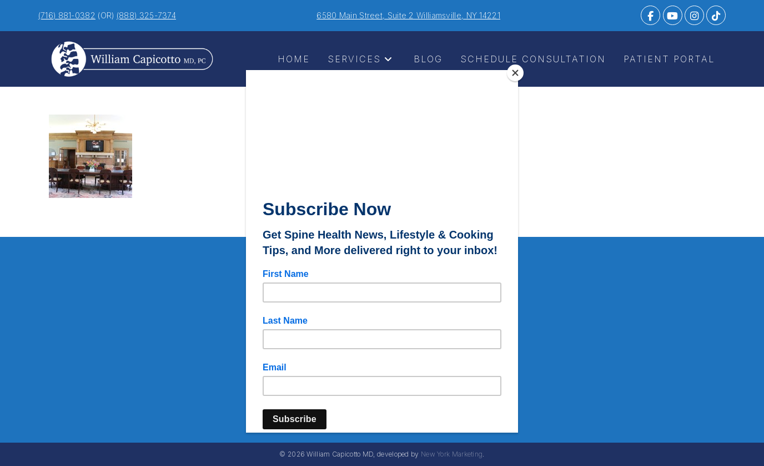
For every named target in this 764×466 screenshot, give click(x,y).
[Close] (515, 73)
